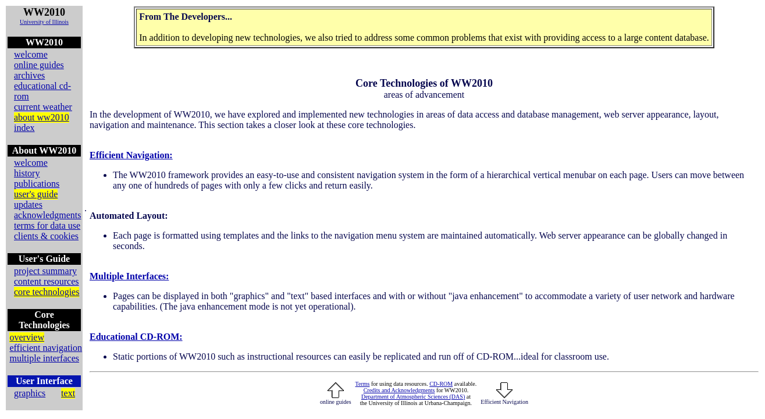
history (27, 173)
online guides (39, 65)
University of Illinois (44, 22)
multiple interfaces (44, 358)
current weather (43, 107)
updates (28, 205)
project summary (45, 271)
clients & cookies (46, 236)
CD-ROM (441, 384)
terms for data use (47, 225)
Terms (362, 384)
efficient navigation (45, 348)
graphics (29, 393)
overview (26, 337)
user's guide (36, 194)
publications (36, 184)
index (24, 128)
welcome (31, 54)
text (68, 393)
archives (29, 75)
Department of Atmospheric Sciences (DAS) (413, 396)
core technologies (46, 292)
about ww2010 (41, 117)
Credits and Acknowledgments (399, 390)
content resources (46, 281)
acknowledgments (47, 215)
